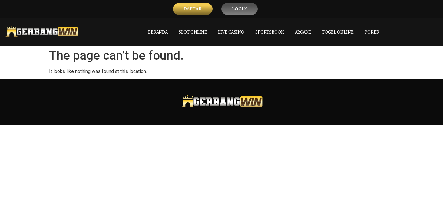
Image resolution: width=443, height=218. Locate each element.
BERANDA (158, 32)
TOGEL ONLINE (338, 32)
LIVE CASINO (231, 32)
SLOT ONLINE (193, 32)
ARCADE (303, 32)
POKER (372, 32)
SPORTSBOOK (269, 32)
